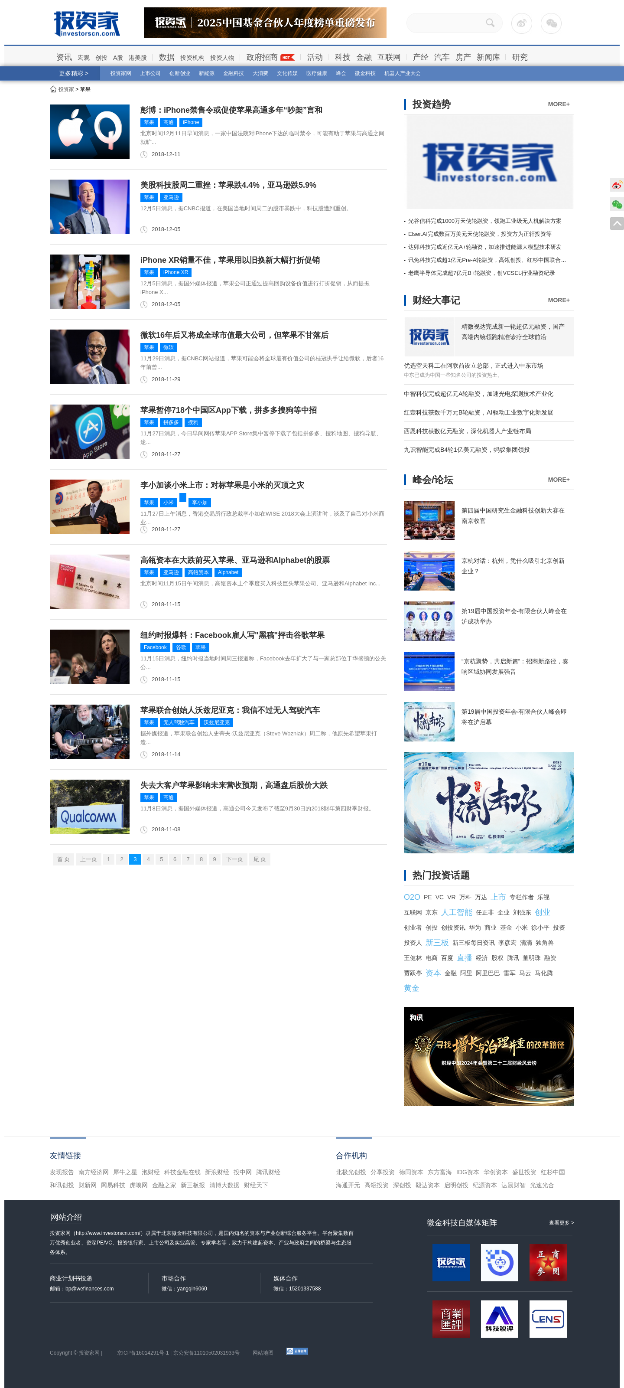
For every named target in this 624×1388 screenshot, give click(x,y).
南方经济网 (93, 1172)
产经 (421, 57)
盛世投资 (524, 1172)
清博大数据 (224, 1185)
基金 (506, 927)
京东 (432, 912)
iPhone (191, 122)
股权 (497, 957)
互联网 (389, 57)
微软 (168, 347)
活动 (315, 57)
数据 (167, 57)
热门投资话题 (441, 875)
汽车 (442, 57)
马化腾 (544, 973)
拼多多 (171, 422)
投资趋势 (432, 104)
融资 (550, 957)
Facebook (155, 647)
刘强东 (522, 912)
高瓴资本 (198, 572)
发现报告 (62, 1172)
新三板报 (193, 1185)
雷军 (510, 973)
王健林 (413, 957)
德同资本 (411, 1172)
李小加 (200, 503)
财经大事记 (436, 300)
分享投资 (382, 1172)
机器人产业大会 (402, 73)
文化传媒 (287, 73)
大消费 (260, 73)
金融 (364, 57)
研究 (520, 57)
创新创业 (179, 73)
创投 (101, 57)
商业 (490, 927)
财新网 (87, 1185)
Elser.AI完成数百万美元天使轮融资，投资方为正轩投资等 (480, 234)
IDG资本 (467, 1172)
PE (428, 897)
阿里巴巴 (488, 973)
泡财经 (151, 1172)
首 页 (63, 859)
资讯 (64, 57)
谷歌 (181, 647)
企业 (503, 912)
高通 (168, 122)
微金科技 (365, 73)
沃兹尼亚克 (217, 722)
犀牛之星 (125, 1172)
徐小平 (540, 927)
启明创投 (456, 1185)
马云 (525, 973)
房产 (463, 57)
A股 (118, 57)
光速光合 (542, 1185)
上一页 (88, 859)
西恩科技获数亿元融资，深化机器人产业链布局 (467, 431)
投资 (559, 927)
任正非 (485, 912)
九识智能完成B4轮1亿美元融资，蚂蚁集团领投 (467, 449)
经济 (482, 957)
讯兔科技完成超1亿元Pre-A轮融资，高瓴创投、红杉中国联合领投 (490, 260)
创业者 (413, 927)
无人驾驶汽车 (179, 722)
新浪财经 (217, 1172)
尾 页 (260, 859)
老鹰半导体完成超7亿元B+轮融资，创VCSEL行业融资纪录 (481, 273)
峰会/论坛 (433, 479)
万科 (465, 897)
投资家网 (120, 73)
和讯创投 (62, 1185)
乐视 (543, 897)
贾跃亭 (413, 973)
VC (440, 897)
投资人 (413, 942)
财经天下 (256, 1185)
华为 (475, 927)
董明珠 (532, 957)
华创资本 (496, 1172)
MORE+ (559, 104)
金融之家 (164, 1185)
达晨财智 (513, 1185)
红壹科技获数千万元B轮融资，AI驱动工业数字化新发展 (478, 412)
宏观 (84, 57)
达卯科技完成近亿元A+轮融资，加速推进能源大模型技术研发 (485, 247)
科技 (343, 57)
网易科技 (113, 1185)
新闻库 (488, 57)
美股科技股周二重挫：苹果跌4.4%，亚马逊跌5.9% (228, 185)
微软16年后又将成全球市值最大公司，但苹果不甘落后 (234, 335)
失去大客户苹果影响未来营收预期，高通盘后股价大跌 (234, 785)
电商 (432, 957)
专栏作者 (522, 897)
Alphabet (228, 572)
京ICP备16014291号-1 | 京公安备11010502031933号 (178, 1353)
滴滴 (526, 942)
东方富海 (440, 1172)
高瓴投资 (376, 1185)
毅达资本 (428, 1185)
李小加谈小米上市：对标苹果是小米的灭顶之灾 (222, 485)
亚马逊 (171, 197)
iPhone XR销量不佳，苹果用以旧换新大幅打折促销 (230, 260)
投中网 (243, 1172)
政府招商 (262, 57)
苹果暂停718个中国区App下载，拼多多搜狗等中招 (228, 410)
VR (451, 897)
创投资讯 (453, 927)
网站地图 (263, 1353)
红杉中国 (553, 1172)
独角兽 (545, 942)
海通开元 (348, 1185)
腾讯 (513, 957)
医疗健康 (316, 73)
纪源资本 (485, 1185)
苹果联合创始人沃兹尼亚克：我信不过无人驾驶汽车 (230, 710)
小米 (168, 503)
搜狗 (193, 422)
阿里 (466, 973)
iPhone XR (175, 272)
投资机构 (192, 57)
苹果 (149, 122)
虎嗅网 (139, 1185)
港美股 (138, 57)
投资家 (66, 89)
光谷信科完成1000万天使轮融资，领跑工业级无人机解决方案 (485, 221)
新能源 (206, 73)
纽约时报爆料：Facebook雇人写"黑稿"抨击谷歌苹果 (232, 635)
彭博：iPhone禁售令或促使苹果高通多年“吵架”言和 (231, 110)
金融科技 (233, 73)
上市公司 (150, 73)
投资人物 (222, 57)
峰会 (341, 73)
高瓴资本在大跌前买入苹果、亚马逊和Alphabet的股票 (235, 560)
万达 (481, 897)
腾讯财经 (268, 1172)
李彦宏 (507, 942)
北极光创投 (351, 1172)
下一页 (234, 859)
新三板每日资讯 (473, 942)
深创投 (402, 1185)
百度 (447, 957)
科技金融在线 (182, 1172)
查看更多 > (561, 1223)
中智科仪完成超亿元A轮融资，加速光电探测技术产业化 (478, 393)
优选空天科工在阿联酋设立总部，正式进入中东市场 (473, 365)
